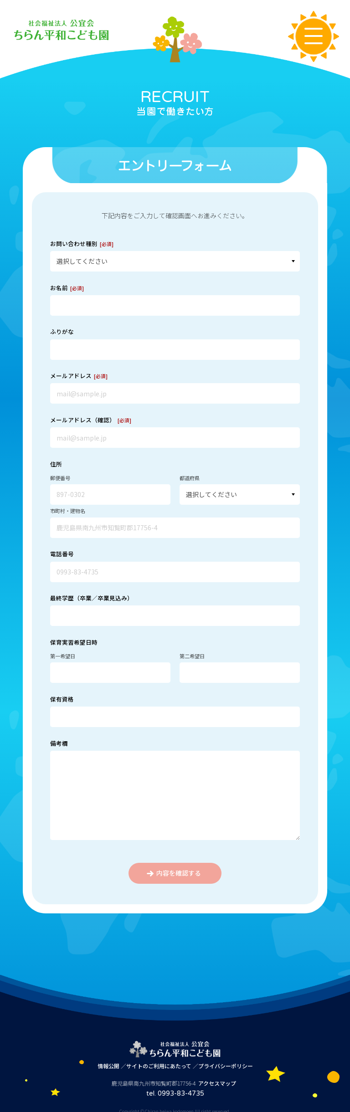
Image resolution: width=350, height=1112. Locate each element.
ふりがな (62, 331)
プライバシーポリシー (225, 1066)
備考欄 (59, 743)
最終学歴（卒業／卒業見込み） (91, 598)
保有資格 (62, 699)
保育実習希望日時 (74, 642)
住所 (56, 464)
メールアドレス (79, 375)
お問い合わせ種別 (81, 243)
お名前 (67, 287)
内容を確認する (174, 872)
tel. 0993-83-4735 (175, 1093)
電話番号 (62, 553)
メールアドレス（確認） (90, 419)
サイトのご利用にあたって (158, 1066)
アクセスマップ (217, 1083)
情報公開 (108, 1066)
